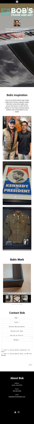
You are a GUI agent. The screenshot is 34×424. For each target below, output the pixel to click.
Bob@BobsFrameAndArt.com (17, 396)
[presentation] (11, 360)
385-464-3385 (17, 391)
